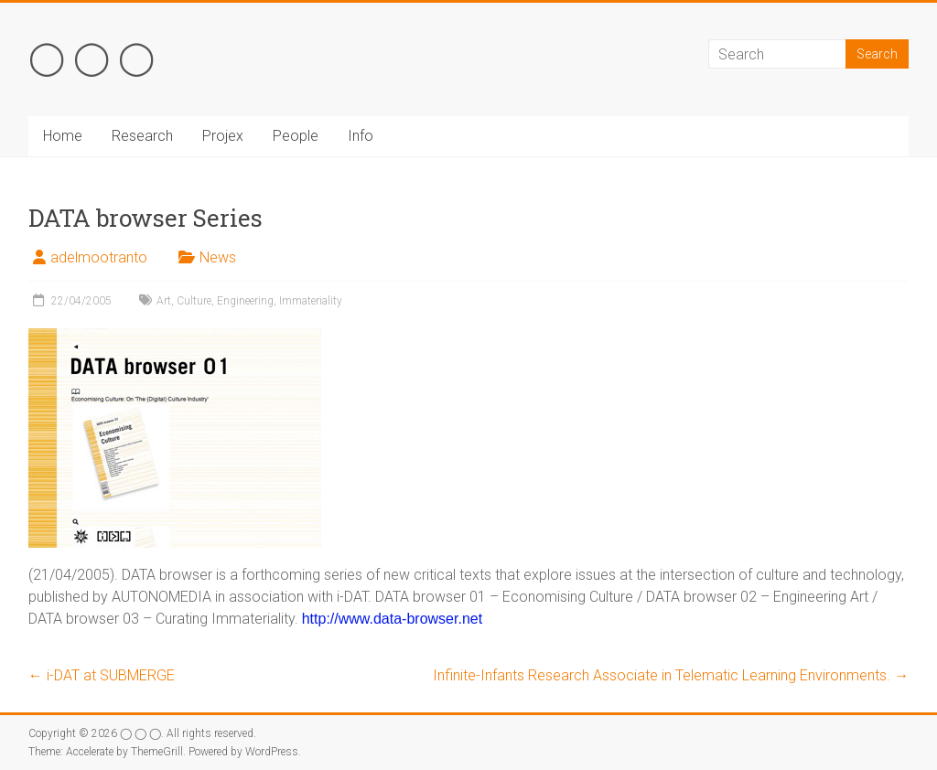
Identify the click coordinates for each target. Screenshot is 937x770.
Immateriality (310, 300)
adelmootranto (98, 257)
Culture (194, 300)
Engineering (245, 300)
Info (360, 135)
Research (142, 135)
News (217, 257)
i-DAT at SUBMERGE (101, 675)
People (295, 135)
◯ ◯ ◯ (91, 56)
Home (62, 135)
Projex (222, 135)
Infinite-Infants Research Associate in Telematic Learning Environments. (671, 675)
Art (163, 300)
